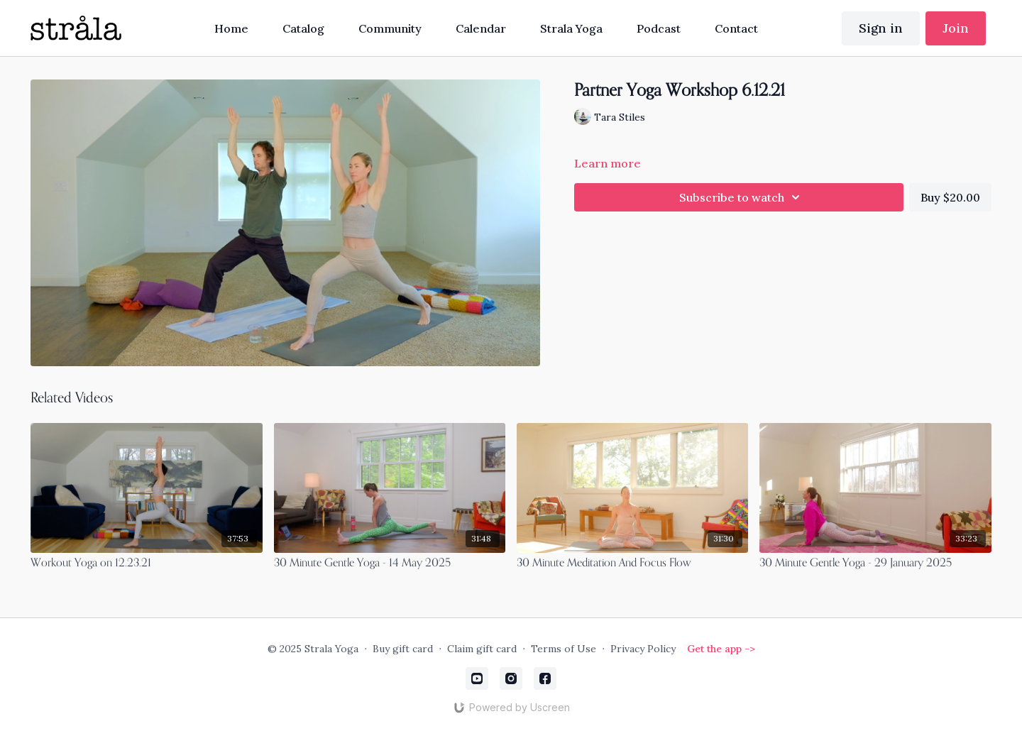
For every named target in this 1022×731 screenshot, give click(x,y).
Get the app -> (721, 648)
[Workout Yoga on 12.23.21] (146, 563)
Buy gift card (403, 648)
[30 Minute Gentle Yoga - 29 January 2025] (875, 563)
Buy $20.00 (950, 197)
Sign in (881, 28)
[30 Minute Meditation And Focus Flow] (632, 563)
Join (956, 28)
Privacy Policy (643, 648)
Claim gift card (482, 648)
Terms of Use (563, 648)
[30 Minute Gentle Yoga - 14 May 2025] (389, 563)
